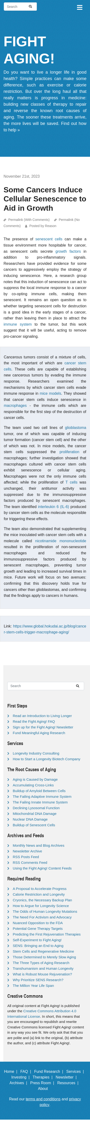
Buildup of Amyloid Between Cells (39, 791)
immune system (18, 324)
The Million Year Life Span (33, 986)
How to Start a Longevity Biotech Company (46, 759)
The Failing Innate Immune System (40, 802)
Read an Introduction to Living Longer (42, 716)
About (45, 1089)
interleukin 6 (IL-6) (53, 507)
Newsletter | (67, 1077)
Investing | (21, 1077)
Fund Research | (49, 1071)
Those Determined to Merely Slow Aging (44, 957)
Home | (11, 1071)
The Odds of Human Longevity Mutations (45, 911)
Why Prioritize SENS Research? (38, 980)
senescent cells (48, 239)
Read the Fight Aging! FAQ (34, 721)
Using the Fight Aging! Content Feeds (42, 868)
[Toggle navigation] (79, 6)
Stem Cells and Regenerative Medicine (43, 951)
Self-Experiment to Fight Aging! (37, 940)
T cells (71, 482)
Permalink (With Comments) (29, 220)
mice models (50, 393)
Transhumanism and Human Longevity (43, 968)
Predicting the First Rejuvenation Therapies (47, 934)
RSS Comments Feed (30, 862)
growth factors (68, 251)
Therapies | (44, 1077)
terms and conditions (43, 1099)
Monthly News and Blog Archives (38, 845)
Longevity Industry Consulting (36, 753)
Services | (76, 1071)
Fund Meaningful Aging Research (39, 733)
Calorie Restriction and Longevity (39, 894)
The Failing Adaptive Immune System (42, 796)
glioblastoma (75, 428)
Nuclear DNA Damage (30, 819)
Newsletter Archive (27, 851)
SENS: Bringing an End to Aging (38, 946)
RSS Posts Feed (26, 857)
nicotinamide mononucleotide (60, 541)
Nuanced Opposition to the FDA (38, 923)
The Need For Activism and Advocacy (42, 917)
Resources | (68, 1083)
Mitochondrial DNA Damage (34, 814)
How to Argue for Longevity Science (41, 906)
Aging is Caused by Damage (35, 779)
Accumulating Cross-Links (33, 785)
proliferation (69, 452)
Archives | (19, 1083)
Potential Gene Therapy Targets (38, 929)
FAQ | (26, 1071)
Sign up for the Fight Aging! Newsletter (43, 727)
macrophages (15, 406)
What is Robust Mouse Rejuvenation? (42, 974)
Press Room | (43, 1083)
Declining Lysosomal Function (36, 808)
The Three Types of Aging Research (41, 963)
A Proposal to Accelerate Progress (40, 889)
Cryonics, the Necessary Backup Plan (42, 900)
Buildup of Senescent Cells (34, 825)
